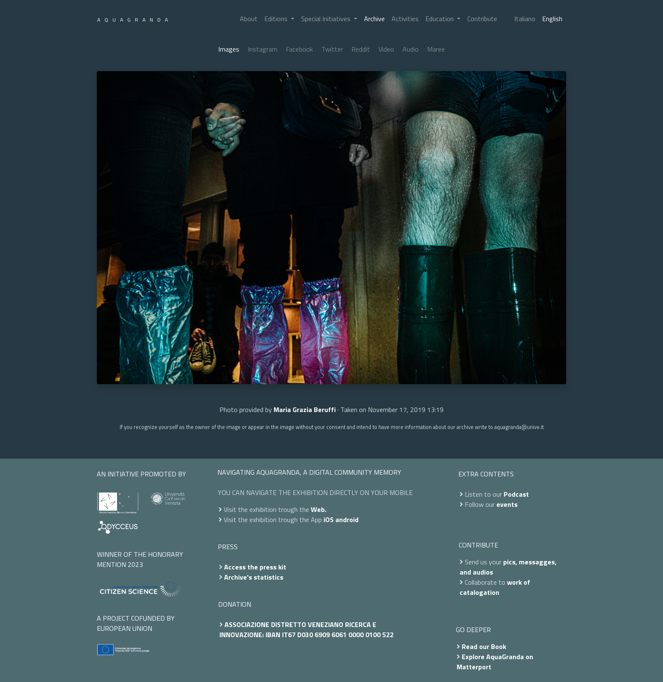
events (507, 504)
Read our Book (484, 646)
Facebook (299, 49)
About (249, 19)
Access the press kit (255, 567)
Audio (411, 49)
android (347, 519)
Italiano (524, 19)
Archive (374, 19)
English (552, 19)
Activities (405, 19)
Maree (436, 49)
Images (228, 49)
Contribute (482, 19)
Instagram (262, 49)
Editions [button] (276, 19)
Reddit (360, 49)
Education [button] (440, 19)
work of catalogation (495, 587)
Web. (318, 509)
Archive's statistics (253, 577)
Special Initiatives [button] (326, 19)
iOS (328, 519)
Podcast (516, 494)
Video (386, 49)
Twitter (332, 49)
